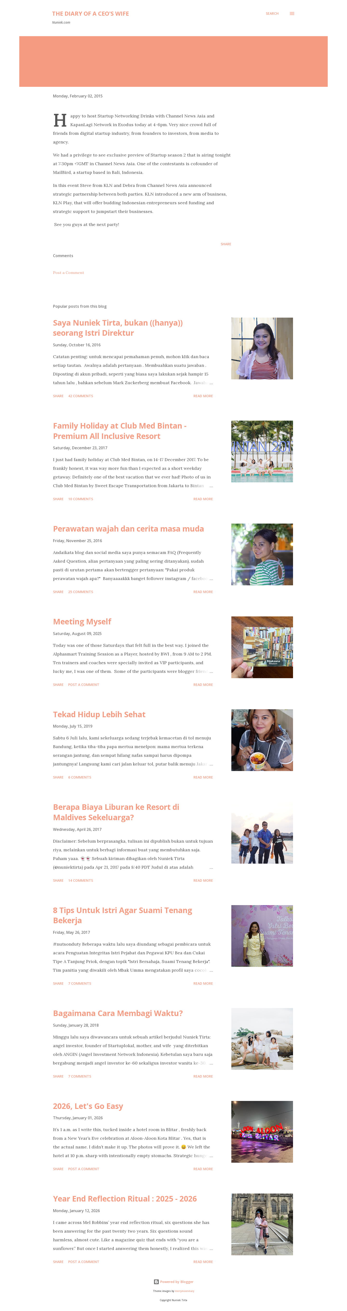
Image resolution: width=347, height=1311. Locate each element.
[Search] (272, 13)
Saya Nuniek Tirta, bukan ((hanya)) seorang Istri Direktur (118, 327)
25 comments (80, 591)
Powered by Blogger (173, 1281)
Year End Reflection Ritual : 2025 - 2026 (125, 1198)
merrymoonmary (184, 1291)
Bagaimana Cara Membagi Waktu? (118, 1013)
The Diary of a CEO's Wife (90, 13)
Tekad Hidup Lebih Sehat (99, 714)
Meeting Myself (82, 621)
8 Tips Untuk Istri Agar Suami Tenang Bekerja (122, 915)
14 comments (80, 880)
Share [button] (226, 244)
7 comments (79, 983)
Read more (203, 396)
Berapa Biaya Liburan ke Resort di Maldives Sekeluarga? (116, 812)
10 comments (80, 499)
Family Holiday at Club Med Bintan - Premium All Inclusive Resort (120, 430)
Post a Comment (68, 272)
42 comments (80, 396)
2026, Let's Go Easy (88, 1106)
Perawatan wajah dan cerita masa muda (128, 528)
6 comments (79, 777)
